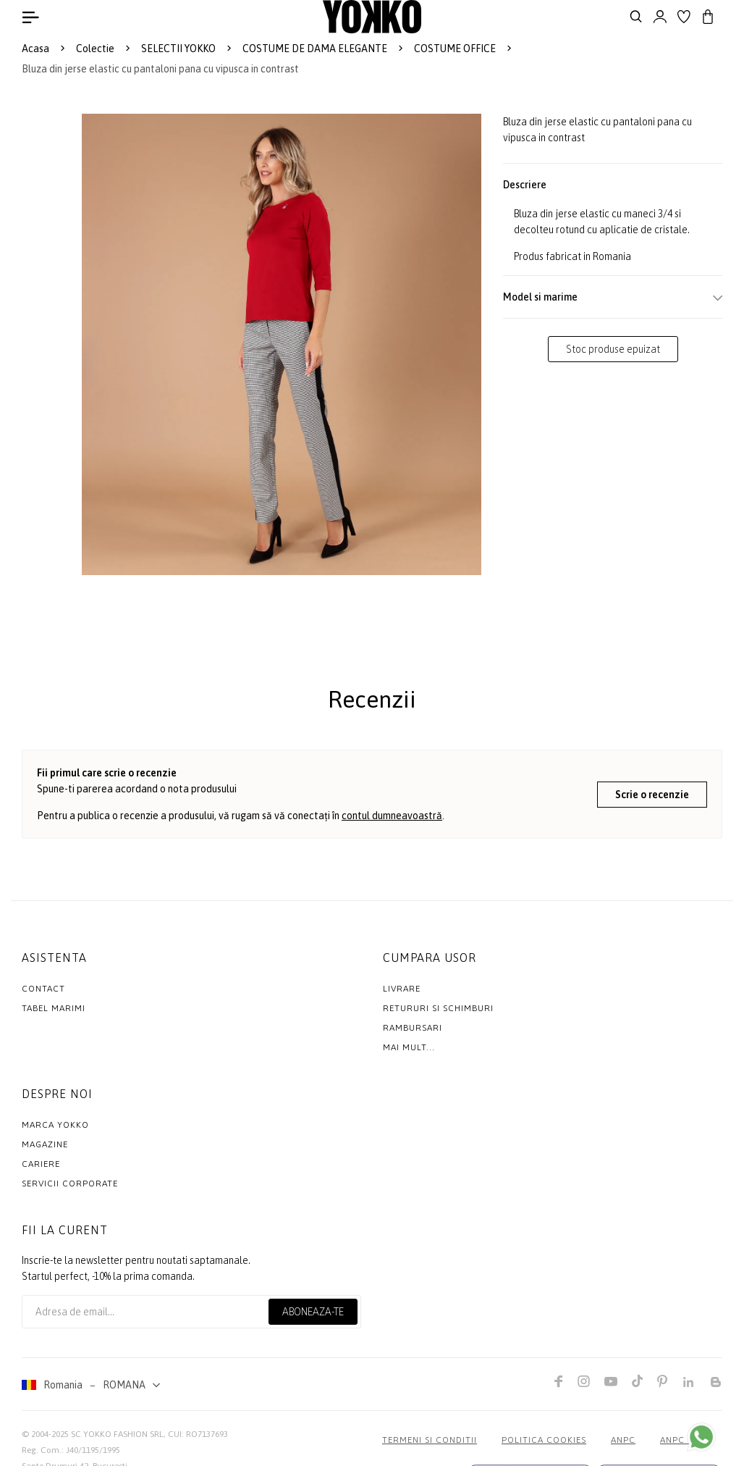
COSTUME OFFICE (455, 48)
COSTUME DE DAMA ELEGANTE (314, 48)
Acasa (35, 48)
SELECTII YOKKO (178, 48)
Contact (43, 989)
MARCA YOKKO (55, 1125)
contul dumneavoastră (392, 815)
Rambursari (412, 1028)
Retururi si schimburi (438, 1008)
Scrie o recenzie (652, 794)
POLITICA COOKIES (544, 1440)
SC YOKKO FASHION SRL (117, 1434)
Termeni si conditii (429, 1440)
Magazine (45, 1144)
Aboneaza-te (313, 1312)
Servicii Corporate (70, 1183)
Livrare (401, 989)
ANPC (623, 1440)
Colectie (95, 48)
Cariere (41, 1164)
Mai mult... (409, 1047)
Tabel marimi (53, 1008)
